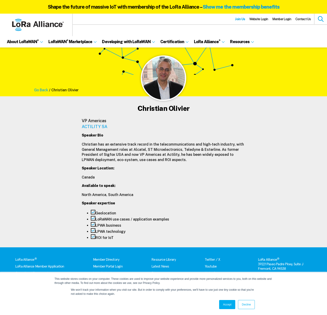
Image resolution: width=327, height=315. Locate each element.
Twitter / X (212, 259)
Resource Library (163, 259)
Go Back (41, 90)
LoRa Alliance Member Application (39, 266)
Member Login (281, 19)
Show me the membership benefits (241, 7)
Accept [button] (227, 304)
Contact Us (303, 19)
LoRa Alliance (26, 259)
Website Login (258, 19)
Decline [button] (246, 304)
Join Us (240, 19)
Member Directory (106, 259)
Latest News (160, 266)
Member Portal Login (108, 266)
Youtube (211, 266)
